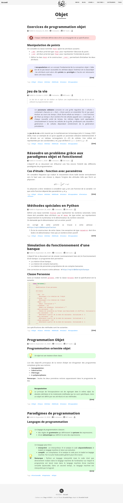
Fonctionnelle (36, 475)
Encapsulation (73, 82)
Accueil (4, 4)
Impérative (46, 475)
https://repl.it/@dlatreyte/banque (75, 269)
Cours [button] (90, 4)
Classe (41, 82)
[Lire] (92, 77)
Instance (63, 82)
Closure (31, 196)
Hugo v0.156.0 (47, 497)
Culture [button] (100, 4)
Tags (120, 4)
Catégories (111, 4)
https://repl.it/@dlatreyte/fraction (42, 227)
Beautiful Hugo (67, 497)
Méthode (55, 82)
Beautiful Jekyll (83, 497)
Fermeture (83, 194)
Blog (84, 4)
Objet (34, 82)
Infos (77, 4)
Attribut (47, 82)
